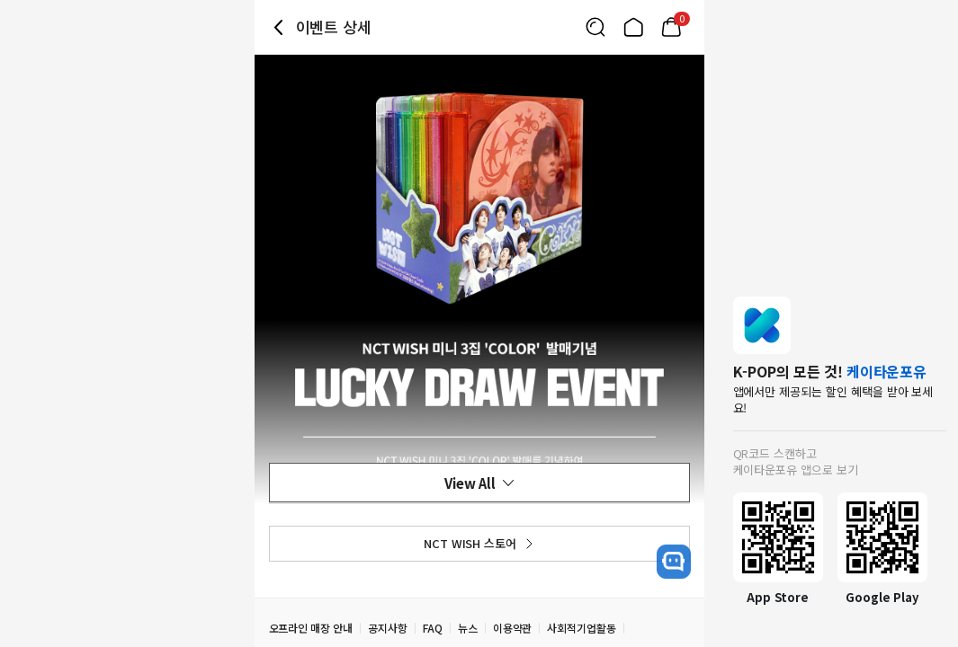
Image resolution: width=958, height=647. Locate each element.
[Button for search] (595, 27)
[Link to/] (633, 27)
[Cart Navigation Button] (671, 27)
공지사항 (387, 627)
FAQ (433, 627)
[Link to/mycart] (671, 27)
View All (479, 483)
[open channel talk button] (674, 562)
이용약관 (513, 627)
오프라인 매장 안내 (311, 627)
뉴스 (468, 627)
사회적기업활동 (581, 627)
